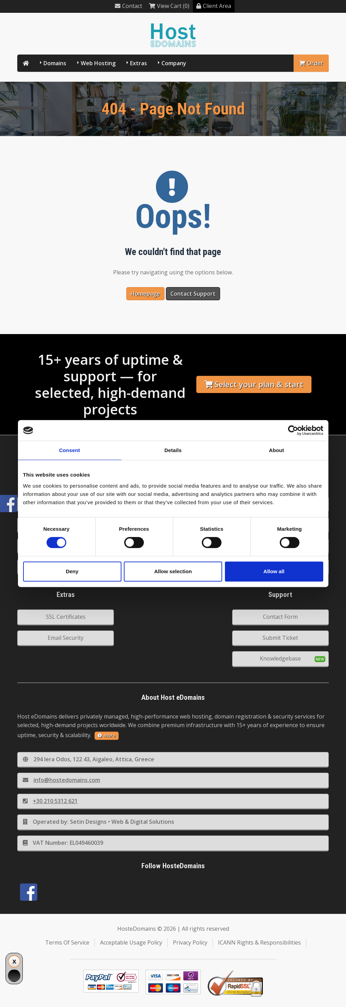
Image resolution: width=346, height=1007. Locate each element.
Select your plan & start (253, 384)
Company (173, 63)
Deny (72, 571)
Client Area (213, 6)
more (107, 735)
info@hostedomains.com (61, 780)
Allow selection (173, 571)
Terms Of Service (67, 942)
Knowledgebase (280, 658)
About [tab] (276, 450)
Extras (138, 63)
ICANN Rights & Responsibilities (259, 942)
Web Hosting (98, 63)
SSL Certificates (66, 616)
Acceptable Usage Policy (131, 942)
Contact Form (280, 616)
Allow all (274, 571)
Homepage (145, 293)
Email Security (65, 638)
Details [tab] (173, 450)
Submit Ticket (280, 638)
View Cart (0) (169, 6)
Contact (128, 6)
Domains (54, 63)
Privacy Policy (190, 942)
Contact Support (193, 293)
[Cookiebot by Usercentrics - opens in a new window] (293, 430)
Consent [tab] (69, 450)
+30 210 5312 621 (50, 801)
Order (311, 63)
